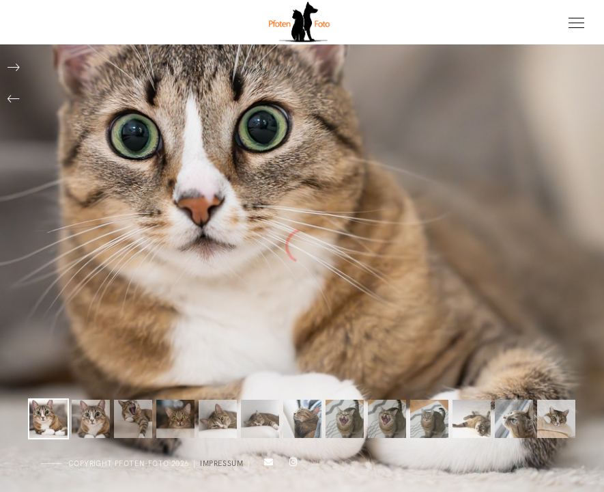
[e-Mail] (267, 465)
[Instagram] (291, 465)
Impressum (221, 463)
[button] (13, 99)
